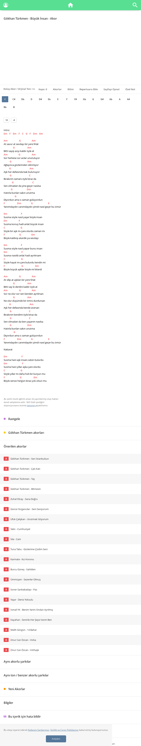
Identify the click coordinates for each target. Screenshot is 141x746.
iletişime (31, 405)
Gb (84, 99)
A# (128, 99)
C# (13, 99)
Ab (110, 99)
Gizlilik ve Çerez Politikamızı (64, 730)
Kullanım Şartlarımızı (38, 730)
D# (40, 99)
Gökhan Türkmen (16, 18)
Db (22, 99)
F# (75, 99)
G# (102, 99)
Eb (49, 99)
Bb (5, 107)
